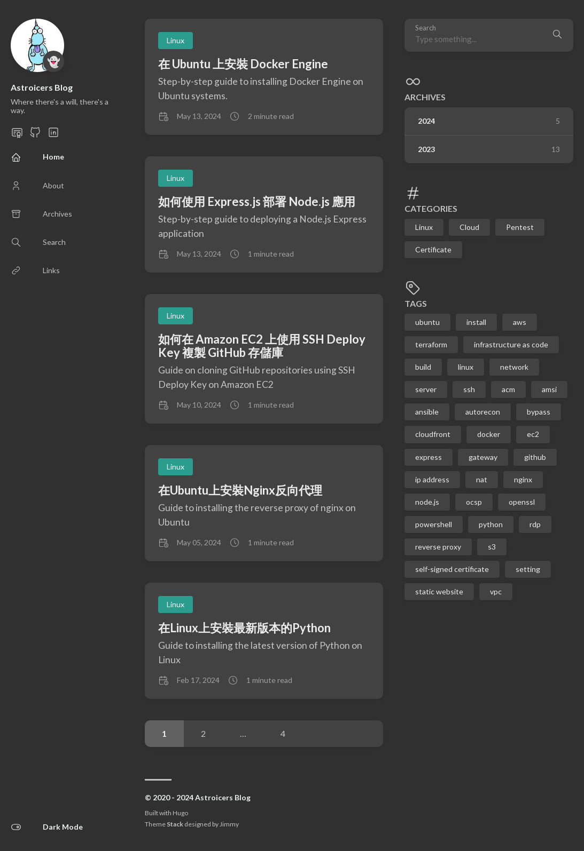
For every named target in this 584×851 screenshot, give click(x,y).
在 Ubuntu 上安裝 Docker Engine (243, 64)
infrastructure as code (511, 344)
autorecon (482, 411)
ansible (427, 411)
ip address (432, 479)
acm (508, 389)
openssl (522, 501)
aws (519, 322)
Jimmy (229, 824)
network (514, 366)
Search (425, 28)
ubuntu (427, 322)
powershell (433, 524)
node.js (427, 501)
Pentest (520, 227)
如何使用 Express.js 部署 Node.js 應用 (256, 201)
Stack (175, 824)
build (423, 366)
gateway (483, 457)
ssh (469, 389)
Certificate (433, 249)
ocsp (474, 501)
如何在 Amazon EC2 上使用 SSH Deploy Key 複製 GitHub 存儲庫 (261, 346)
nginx (523, 479)
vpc (496, 591)
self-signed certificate (452, 569)
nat (481, 479)
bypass (538, 411)
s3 (492, 546)
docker (488, 434)
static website (439, 591)
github (535, 457)
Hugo (180, 813)
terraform (431, 344)
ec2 (533, 434)
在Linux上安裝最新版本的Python (244, 628)
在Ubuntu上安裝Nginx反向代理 (240, 490)
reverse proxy (438, 546)
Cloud (469, 227)
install (476, 322)
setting (528, 569)
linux (465, 366)
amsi (549, 389)
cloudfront (432, 434)
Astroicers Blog (42, 87)
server (426, 389)
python (491, 524)
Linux (424, 227)
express (428, 457)
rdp (535, 524)
